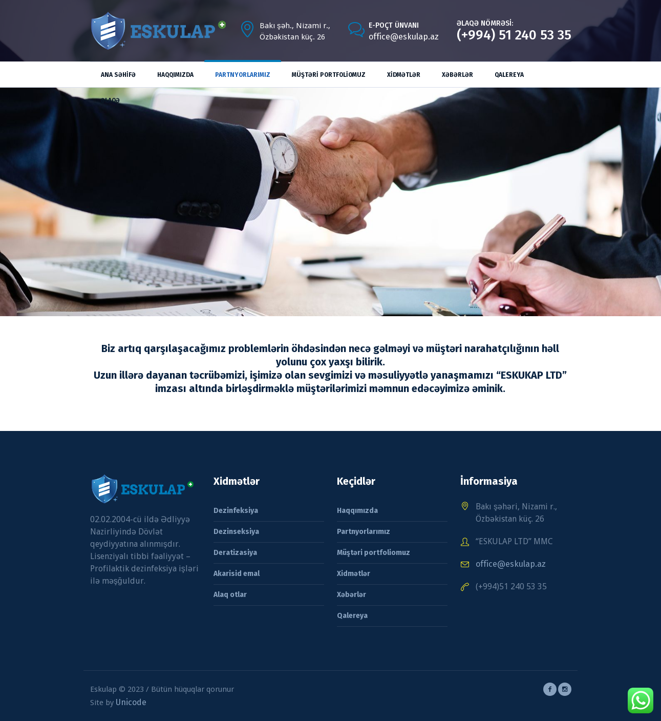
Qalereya (352, 615)
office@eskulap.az (404, 37)
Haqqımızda (357, 510)
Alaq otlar (230, 594)
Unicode (131, 702)
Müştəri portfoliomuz (373, 552)
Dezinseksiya (236, 531)
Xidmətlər (353, 573)
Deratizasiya (235, 552)
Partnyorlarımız (363, 531)
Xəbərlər (351, 594)
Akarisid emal (237, 573)
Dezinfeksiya (236, 510)
